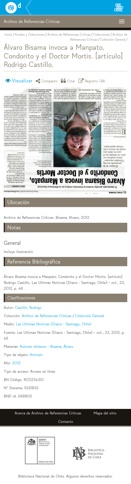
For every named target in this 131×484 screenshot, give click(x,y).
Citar (69, 80)
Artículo (36, 354)
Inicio (8, 34)
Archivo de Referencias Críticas (68, 34)
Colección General (112, 39)
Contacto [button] (65, 421)
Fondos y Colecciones (29, 34)
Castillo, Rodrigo (28, 307)
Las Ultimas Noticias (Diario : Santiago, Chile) (53, 324)
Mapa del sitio (105, 413)
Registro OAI (92, 80)
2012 (16, 363)
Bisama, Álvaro (61, 346)
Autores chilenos (33, 346)
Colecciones (101, 34)
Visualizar (22, 80)
